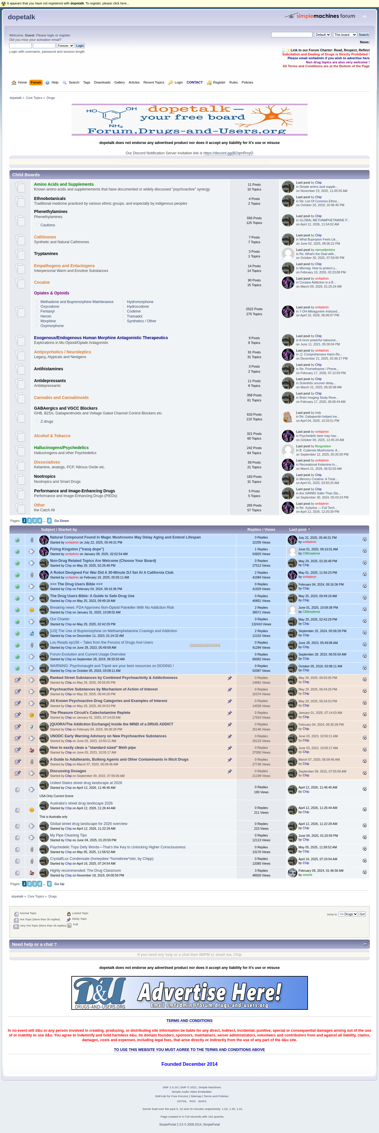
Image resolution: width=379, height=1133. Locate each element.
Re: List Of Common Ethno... (319, 201)
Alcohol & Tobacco (52, 436)
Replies (254, 529)
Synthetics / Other (141, 321)
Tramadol (134, 316)
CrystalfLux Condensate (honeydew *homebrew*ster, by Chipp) (101, 859)
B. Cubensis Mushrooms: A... (319, 450)
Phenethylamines (51, 211)
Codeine (134, 311)
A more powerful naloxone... (318, 340)
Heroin (46, 316)
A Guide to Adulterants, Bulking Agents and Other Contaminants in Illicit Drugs (119, 759)
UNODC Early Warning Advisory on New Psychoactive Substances (108, 736)
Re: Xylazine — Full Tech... (318, 507)
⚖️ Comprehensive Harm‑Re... (320, 354)
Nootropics (44, 476)
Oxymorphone (52, 326)
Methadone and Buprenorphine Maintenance (77, 302)
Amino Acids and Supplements (64, 184)
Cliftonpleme (311, 553)
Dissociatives (47, 462)
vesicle (307, 874)
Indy (318, 412)
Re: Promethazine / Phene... (319, 369)
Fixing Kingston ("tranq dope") (77, 549)
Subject (48, 529)
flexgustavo (323, 446)
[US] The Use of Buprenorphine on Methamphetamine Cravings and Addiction (113, 631)
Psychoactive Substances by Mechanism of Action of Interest (104, 689)
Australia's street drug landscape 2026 (81, 803)
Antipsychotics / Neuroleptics (62, 352)
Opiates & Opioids (51, 293)
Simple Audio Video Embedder (192, 1091)
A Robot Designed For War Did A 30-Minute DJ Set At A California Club (112, 572)
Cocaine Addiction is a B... (317, 282)
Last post (300, 529)
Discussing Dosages (68, 771)
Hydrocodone (138, 307)
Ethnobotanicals (50, 198)
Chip (318, 182)
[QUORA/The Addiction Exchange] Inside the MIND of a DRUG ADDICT (111, 724)
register (64, 35)
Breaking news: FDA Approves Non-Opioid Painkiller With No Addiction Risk (112, 607)
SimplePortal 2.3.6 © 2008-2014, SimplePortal (189, 1124)
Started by (67, 529)
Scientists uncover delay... (317, 383)
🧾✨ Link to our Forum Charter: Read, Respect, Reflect (326, 50)
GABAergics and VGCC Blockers (65, 408)
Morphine (48, 321)
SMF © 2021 (188, 1087)
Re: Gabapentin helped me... (319, 416)
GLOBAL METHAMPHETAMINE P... (324, 220)
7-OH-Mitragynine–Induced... (319, 311)
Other (39, 505)
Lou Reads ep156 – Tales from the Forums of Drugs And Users (101, 642)
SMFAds (160, 1096)
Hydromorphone (140, 302)
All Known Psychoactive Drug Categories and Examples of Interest (108, 701)
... (44, 521)
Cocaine (42, 282)
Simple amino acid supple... (318, 186)
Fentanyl (48, 311)
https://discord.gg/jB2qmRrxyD (228, 153)
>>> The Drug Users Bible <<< (76, 584)
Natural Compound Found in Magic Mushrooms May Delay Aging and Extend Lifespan (125, 537)
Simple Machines (209, 1087)
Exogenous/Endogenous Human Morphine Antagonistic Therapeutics (101, 338)
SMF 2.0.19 (170, 1087)
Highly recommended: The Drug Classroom (85, 870)
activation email (48, 39)
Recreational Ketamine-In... (318, 464)
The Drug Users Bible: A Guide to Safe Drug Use (92, 596)
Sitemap (195, 1096)
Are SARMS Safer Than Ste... (320, 493)
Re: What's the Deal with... (317, 254)
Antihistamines (48, 369)
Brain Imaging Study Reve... (318, 397)
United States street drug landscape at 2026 (86, 783)
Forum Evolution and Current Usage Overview (88, 654)
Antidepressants (50, 381)
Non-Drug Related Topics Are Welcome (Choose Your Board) (103, 561)
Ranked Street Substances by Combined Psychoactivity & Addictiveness (114, 678)
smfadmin (322, 278)
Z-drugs (47, 421)
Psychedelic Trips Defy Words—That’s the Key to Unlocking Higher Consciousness (118, 847)
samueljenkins (325, 249)
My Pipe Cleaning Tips (68, 835)
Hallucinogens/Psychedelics (61, 447)
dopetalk (21, 17)
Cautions (48, 225)
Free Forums (179, 1096)
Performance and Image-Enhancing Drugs (74, 491)
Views (269, 529)
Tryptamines (46, 253)
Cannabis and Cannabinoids (61, 397)
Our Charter (60, 619)
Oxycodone (50, 307)
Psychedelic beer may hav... (318, 436)
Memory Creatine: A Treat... (318, 479)
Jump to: (332, 914)
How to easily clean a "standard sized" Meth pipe (93, 748)
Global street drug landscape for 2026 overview (88, 824)
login (50, 35)
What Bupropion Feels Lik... (318, 239)
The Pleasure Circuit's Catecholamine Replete (90, 713)
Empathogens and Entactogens (64, 266)
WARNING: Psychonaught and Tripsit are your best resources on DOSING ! (112, 666)
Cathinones (45, 237)
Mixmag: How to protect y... (318, 268)
